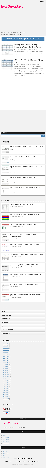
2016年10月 (6, 356)
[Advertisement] (23, 20)
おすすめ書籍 (6, 333)
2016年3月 (5, 368)
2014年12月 (6, 399)
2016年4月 (5, 366)
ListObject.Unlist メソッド (19, 73)
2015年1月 (5, 396)
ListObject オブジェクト (35, 49)
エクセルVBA (38, 53)
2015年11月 (6, 376)
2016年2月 (5, 370)
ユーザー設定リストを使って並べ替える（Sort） (23, 156)
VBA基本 (33, 53)
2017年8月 (5, 354)
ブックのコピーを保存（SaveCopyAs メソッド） (23, 224)
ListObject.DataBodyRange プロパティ (22, 51)
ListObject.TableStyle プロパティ (35, 71)
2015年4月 (5, 390)
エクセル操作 (6, 318)
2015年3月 (5, 392)
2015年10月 (6, 378)
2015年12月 (6, 374)
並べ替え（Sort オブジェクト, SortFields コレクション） (26, 214)
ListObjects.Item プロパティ (31, 73)
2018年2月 (5, 346)
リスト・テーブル (26, 49)
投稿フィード (6, 453)
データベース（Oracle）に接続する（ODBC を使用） (25, 284)
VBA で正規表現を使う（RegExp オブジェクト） (23, 177)
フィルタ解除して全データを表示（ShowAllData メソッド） (26, 254)
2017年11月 (6, 348)
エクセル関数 (6, 322)
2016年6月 (5, 362)
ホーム (4, 435)
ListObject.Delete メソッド (36, 66)
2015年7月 (5, 384)
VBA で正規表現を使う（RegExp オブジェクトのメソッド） (26, 146)
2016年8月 (5, 358)
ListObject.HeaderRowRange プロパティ (22, 68)
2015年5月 (5, 388)
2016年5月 (5, 364)
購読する (4, 132)
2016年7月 (5, 360)
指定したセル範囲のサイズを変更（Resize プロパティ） (25, 187)
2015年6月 (5, 386)
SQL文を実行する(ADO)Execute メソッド (21, 204)
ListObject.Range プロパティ (24, 53)
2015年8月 (5, 382)
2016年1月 (5, 372)
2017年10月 (6, 350)
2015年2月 (5, 394)
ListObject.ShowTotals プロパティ (21, 71)
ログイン (5, 451)
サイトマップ (6, 443)
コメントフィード (7, 455)
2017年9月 (5, 352)
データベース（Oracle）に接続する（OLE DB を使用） (25, 244)
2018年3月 (5, 344)
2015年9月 (5, 380)
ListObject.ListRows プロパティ (23, 70)
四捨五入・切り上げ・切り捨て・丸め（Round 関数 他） (25, 274)
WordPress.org (6, 457)
